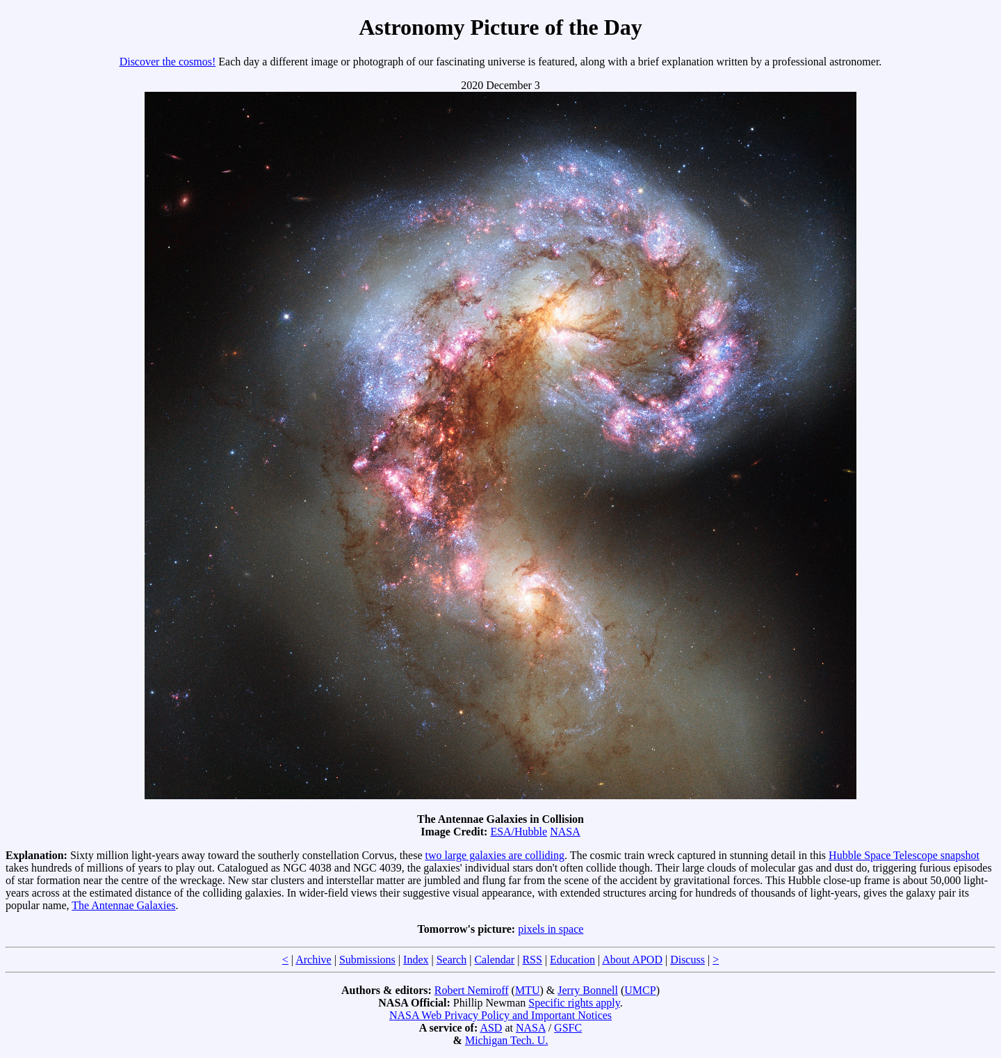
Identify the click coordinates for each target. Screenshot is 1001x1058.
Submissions (367, 959)
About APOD (632, 959)
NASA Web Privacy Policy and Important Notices (500, 1015)
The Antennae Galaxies (123, 905)
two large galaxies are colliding (495, 855)
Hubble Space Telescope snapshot (904, 855)
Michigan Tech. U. (506, 1040)
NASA (565, 831)
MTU (527, 990)
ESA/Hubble (518, 831)
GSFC (568, 1028)
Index (415, 959)
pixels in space (550, 929)
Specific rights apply (573, 1003)
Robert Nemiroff (471, 990)
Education (572, 959)
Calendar (494, 959)
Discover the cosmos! (168, 61)
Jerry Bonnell (588, 990)
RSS (532, 959)
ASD (491, 1028)
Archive (313, 959)
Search (452, 959)
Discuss (687, 959)
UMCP (640, 990)
